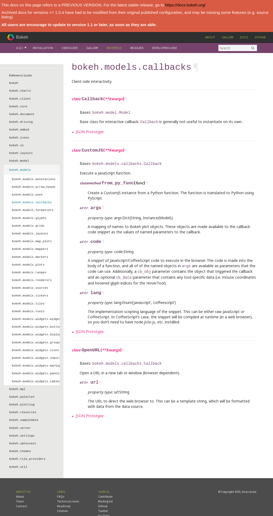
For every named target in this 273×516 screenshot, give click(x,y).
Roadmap (63, 493)
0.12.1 (19, 48)
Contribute (105, 483)
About (210, 37)
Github (260, 37)
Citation (62, 497)
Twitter (103, 497)
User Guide (70, 48)
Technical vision (68, 488)
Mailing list (105, 488)
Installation (43, 48)
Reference (114, 48)
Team (20, 488)
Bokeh (22, 37)
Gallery (228, 37)
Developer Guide (164, 48)
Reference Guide (20, 75)
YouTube (104, 502)
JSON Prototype (90, 129)
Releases (136, 48)
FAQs (60, 483)
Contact (21, 493)
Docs (244, 37)
